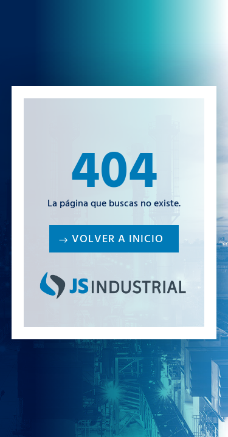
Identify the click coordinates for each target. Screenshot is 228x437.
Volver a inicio (118, 240)
